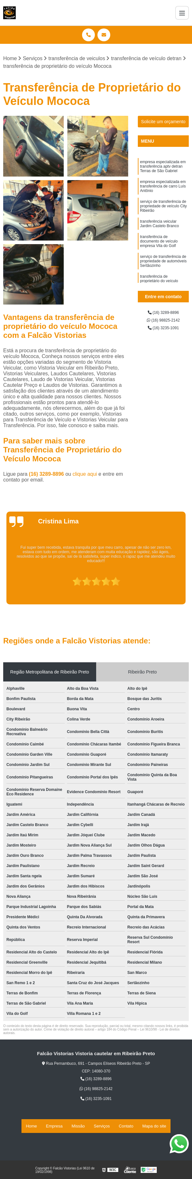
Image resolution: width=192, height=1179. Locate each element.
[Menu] (182, 13)
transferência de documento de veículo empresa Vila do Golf (159, 260)
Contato (126, 1127)
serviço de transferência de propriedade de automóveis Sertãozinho (163, 284)
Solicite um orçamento (163, 124)
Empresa (54, 1127)
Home (31, 1127)
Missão (78, 1127)
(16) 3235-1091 (163, 333)
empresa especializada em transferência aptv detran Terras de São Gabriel (163, 171)
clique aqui (84, 476)
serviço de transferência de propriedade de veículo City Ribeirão (163, 219)
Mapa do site (154, 1127)
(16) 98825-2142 (163, 324)
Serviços (102, 1127)
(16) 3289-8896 (47, 476)
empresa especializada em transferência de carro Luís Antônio (163, 195)
